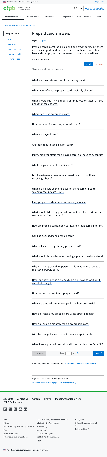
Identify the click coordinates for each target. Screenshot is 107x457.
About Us (8, 399)
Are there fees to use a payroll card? (52, 145)
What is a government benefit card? (52, 165)
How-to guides (14, 59)
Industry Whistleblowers (68, 399)
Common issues (14, 49)
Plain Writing (42, 426)
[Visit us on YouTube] (20, 409)
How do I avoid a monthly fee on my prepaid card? (60, 324)
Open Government (10, 433)
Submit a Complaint (94, 8)
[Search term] (57, 64)
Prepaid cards (12, 33)
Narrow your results (41, 59)
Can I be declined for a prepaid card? (53, 236)
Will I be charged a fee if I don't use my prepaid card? (62, 334)
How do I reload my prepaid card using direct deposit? (63, 314)
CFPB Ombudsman (13, 402)
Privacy (6, 423)
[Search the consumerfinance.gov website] (78, 8)
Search (88, 64)
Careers (36, 399)
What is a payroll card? (45, 134)
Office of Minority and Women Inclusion (52, 419)
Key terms (12, 44)
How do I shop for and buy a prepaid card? (56, 124)
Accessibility (42, 430)
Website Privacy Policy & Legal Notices (18, 426)
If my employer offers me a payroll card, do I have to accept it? (67, 155)
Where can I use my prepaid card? (51, 114)
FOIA (5, 419)
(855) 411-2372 (99, 2)
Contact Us (22, 399)
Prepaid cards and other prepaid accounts (20, 25)
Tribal (39, 440)
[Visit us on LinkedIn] (15, 409)
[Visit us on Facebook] (5, 409)
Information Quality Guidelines (15, 437)
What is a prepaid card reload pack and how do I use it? (63, 303)
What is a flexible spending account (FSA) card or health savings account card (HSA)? (64, 190)
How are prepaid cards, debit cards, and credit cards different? (67, 226)
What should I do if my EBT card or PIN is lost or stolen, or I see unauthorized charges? (67, 102)
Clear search (99, 64)
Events (47, 399)
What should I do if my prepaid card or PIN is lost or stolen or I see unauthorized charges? (67, 213)
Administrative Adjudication (48, 423)
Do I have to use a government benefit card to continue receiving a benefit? (63, 176)
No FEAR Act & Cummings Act (48, 437)
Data (5, 430)
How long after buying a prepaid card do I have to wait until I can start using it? (66, 281)
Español (43, 40)
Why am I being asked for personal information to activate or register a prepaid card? (66, 268)
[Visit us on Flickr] (25, 409)
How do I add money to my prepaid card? (55, 293)
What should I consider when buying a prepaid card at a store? (67, 256)
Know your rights (15, 54)
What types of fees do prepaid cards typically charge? (62, 90)
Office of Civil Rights (45, 433)
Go (78, 353)
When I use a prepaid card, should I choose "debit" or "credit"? (67, 344)
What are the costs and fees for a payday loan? (58, 80)
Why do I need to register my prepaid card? (56, 246)
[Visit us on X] (10, 409)
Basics (10, 39)
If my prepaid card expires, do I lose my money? (59, 202)
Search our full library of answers (80, 364)
